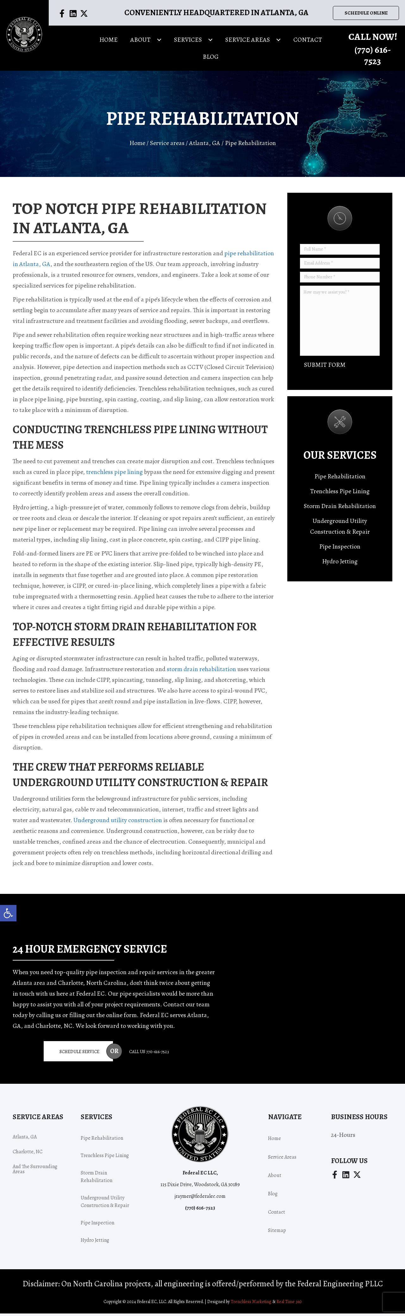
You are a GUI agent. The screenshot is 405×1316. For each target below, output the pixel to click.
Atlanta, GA (204, 145)
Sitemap (277, 1232)
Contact (276, 1214)
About (274, 1177)
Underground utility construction (117, 822)
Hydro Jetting (340, 564)
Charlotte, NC (27, 1154)
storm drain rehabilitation (201, 671)
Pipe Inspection (339, 549)
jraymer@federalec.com (200, 1198)
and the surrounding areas (35, 1172)
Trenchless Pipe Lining (340, 493)
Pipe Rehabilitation (340, 479)
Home (137, 145)
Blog (272, 1196)
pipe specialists (140, 996)
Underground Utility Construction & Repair (340, 528)
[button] (8, 913)
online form (121, 1017)
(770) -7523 (372, 57)
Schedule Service (79, 1054)
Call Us (149, 1054)
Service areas (167, 145)
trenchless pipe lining (114, 474)
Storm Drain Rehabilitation (340, 508)
